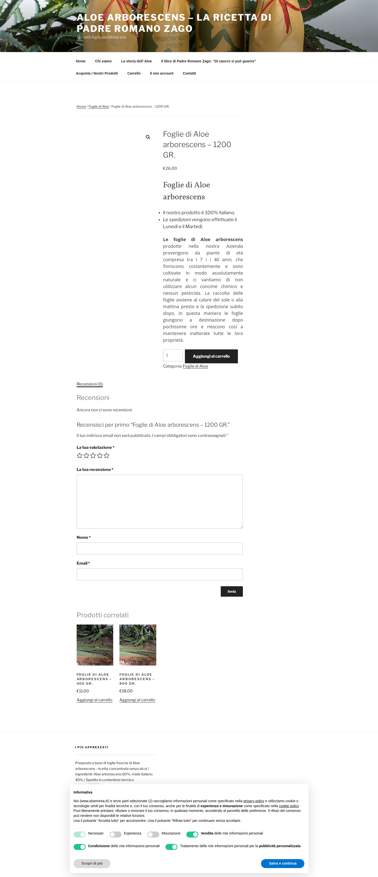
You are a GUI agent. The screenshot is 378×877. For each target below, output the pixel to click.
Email (83, 563)
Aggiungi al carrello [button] (94, 700)
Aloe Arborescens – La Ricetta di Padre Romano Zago (174, 23)
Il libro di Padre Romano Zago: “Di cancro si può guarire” (208, 61)
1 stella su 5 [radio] (80, 456)
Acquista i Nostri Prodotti (97, 73)
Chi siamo (103, 61)
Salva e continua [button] (282, 863)
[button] (148, 137)
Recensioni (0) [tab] (90, 384)
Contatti (189, 73)
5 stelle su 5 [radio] (106, 456)
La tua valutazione (95, 447)
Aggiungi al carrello (211, 356)
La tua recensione (95, 469)
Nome (84, 537)
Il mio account (161, 73)
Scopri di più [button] (92, 863)
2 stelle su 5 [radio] (86, 456)
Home (81, 61)
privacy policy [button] (253, 801)
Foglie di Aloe (99, 106)
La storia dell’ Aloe (136, 61)
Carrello (134, 73)
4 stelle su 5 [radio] (100, 456)
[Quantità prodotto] (173, 355)
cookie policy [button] (289, 806)
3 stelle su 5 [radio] (93, 456)
